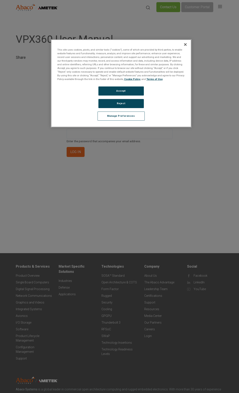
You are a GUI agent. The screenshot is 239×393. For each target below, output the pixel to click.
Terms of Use (154, 79)
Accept (120, 90)
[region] (121, 83)
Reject (121, 103)
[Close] (185, 44)
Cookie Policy (132, 79)
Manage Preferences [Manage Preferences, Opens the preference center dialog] (121, 115)
